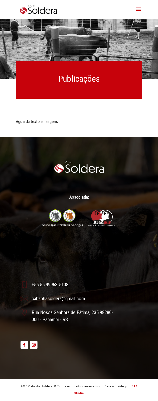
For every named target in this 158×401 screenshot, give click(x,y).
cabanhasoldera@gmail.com (58, 298)
